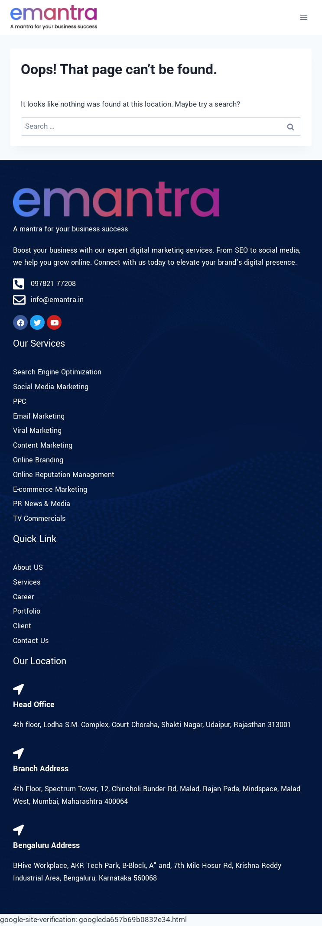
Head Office (34, 704)
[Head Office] (18, 689)
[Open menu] (304, 17)
